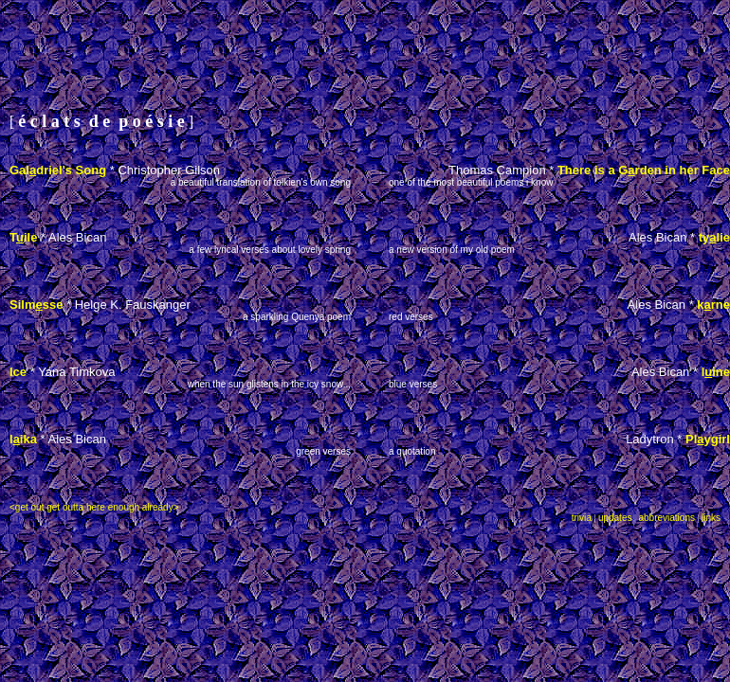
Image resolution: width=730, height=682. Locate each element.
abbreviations (666, 517)
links (711, 517)
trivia (582, 517)
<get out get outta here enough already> (93, 507)
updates (615, 517)
